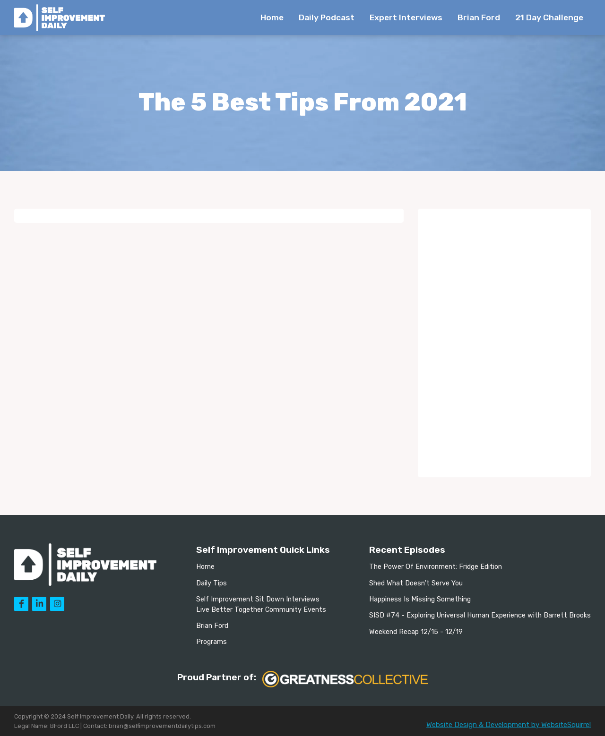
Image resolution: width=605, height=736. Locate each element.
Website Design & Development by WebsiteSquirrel (508, 724)
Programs (211, 642)
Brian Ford (479, 17)
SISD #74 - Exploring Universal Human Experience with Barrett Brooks (480, 615)
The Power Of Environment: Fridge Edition (435, 567)
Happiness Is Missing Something (420, 599)
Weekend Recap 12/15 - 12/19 (416, 632)
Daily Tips (211, 583)
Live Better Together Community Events (261, 610)
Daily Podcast (326, 17)
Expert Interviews (406, 17)
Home (272, 17)
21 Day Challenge (549, 17)
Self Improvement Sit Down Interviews (258, 599)
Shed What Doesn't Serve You (416, 583)
